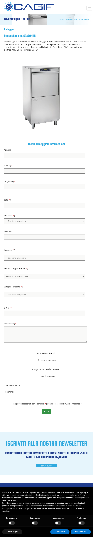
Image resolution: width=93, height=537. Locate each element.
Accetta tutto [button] (81, 532)
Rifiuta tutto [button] (60, 532)
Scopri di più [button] (12, 532)
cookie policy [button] (12, 500)
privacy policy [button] (80, 492)
